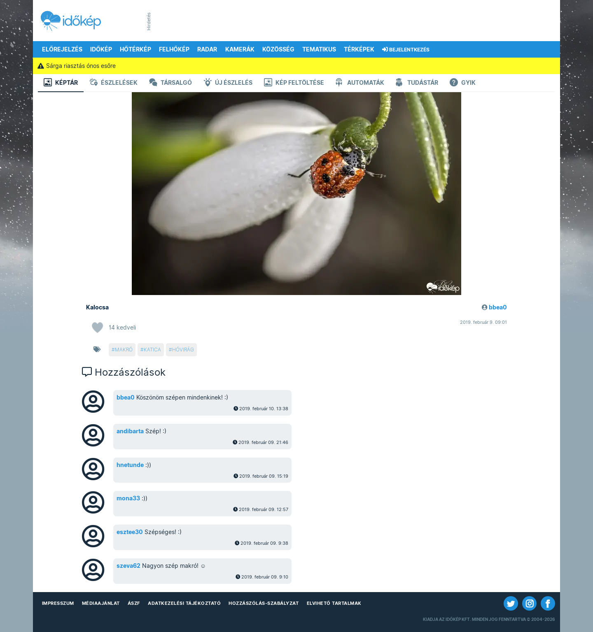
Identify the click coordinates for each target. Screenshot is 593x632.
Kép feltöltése (294, 83)
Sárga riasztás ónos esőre (76, 66)
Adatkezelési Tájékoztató (184, 603)
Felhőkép (174, 49)
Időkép (101, 49)
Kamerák (239, 49)
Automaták (360, 83)
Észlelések (113, 83)
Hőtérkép (135, 49)
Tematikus (319, 49)
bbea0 (498, 307)
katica (152, 349)
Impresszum (58, 603)
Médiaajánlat (101, 603)
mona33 (128, 498)
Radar (207, 49)
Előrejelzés (62, 49)
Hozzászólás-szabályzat (264, 603)
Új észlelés (227, 83)
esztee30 (130, 532)
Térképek (359, 49)
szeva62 (128, 565)
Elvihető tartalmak (334, 603)
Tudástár (417, 83)
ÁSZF (134, 603)
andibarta (130, 431)
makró (124, 349)
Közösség (278, 49)
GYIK (463, 83)
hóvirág (183, 349)
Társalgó (170, 83)
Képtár (61, 83)
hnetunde (130, 465)
